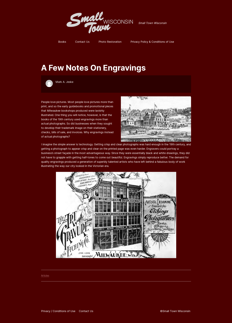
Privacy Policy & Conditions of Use (152, 41)
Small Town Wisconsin (152, 23)
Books (62, 41)
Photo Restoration (110, 41)
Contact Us (82, 41)
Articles (45, 275)
